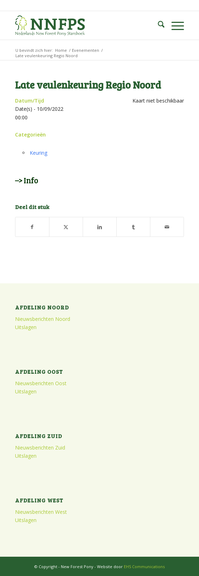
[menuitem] (158, 25)
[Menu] (174, 25)
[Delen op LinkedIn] (99, 227)
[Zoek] (158, 25)
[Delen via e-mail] (167, 227)
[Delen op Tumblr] (133, 227)
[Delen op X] (66, 227)
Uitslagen (26, 327)
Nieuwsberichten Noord (42, 319)
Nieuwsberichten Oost (41, 383)
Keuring (38, 152)
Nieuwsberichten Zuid (40, 447)
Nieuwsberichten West (41, 511)
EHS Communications (144, 566)
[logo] (82, 25)
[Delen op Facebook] (32, 227)
